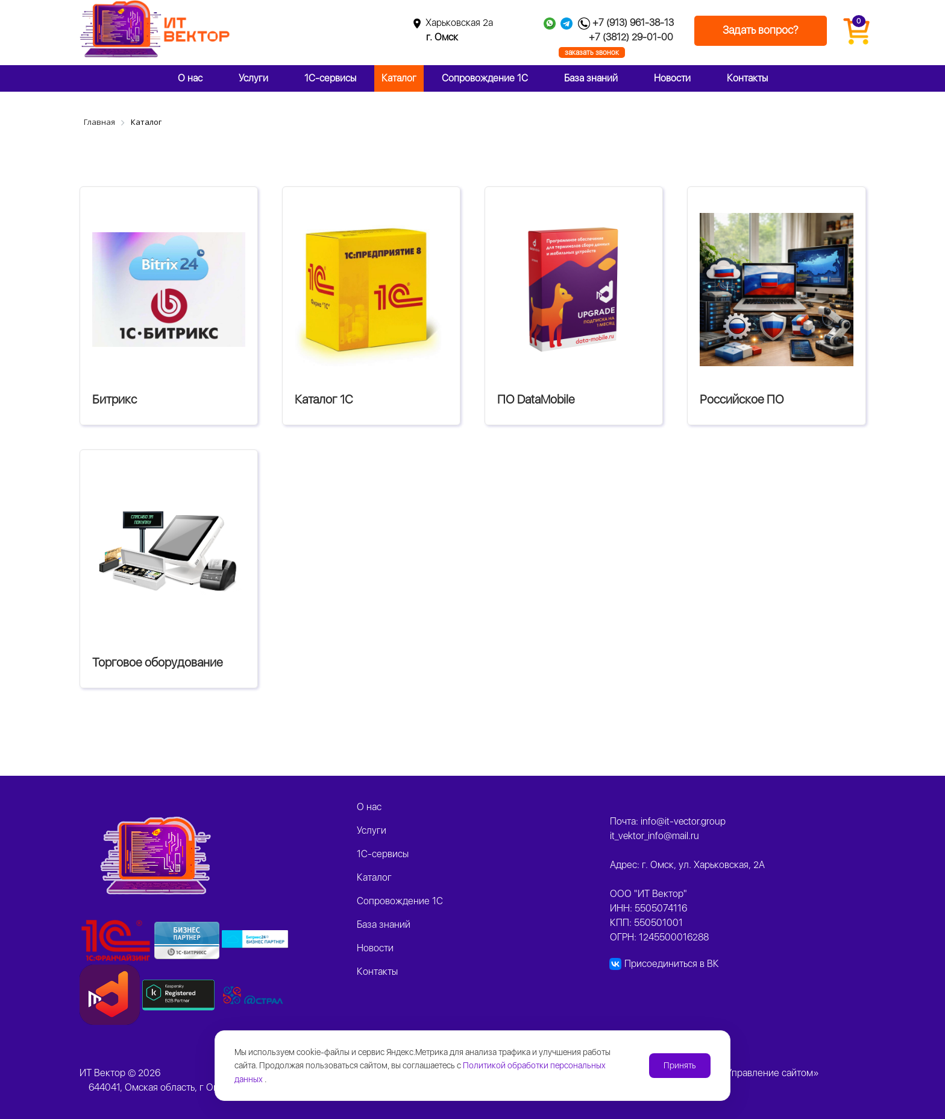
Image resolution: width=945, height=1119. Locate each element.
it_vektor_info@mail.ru (654, 836)
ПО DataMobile (536, 399)
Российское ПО (742, 399)
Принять (680, 1065)
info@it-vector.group (683, 821)
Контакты (747, 78)
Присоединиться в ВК (671, 963)
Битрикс (114, 399)
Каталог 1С (324, 399)
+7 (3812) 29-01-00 (631, 37)
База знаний (591, 78)
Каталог (398, 78)
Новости (672, 78)
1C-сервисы (330, 78)
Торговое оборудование (157, 662)
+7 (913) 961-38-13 (633, 22)
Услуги (253, 78)
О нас (190, 78)
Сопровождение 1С (485, 78)
